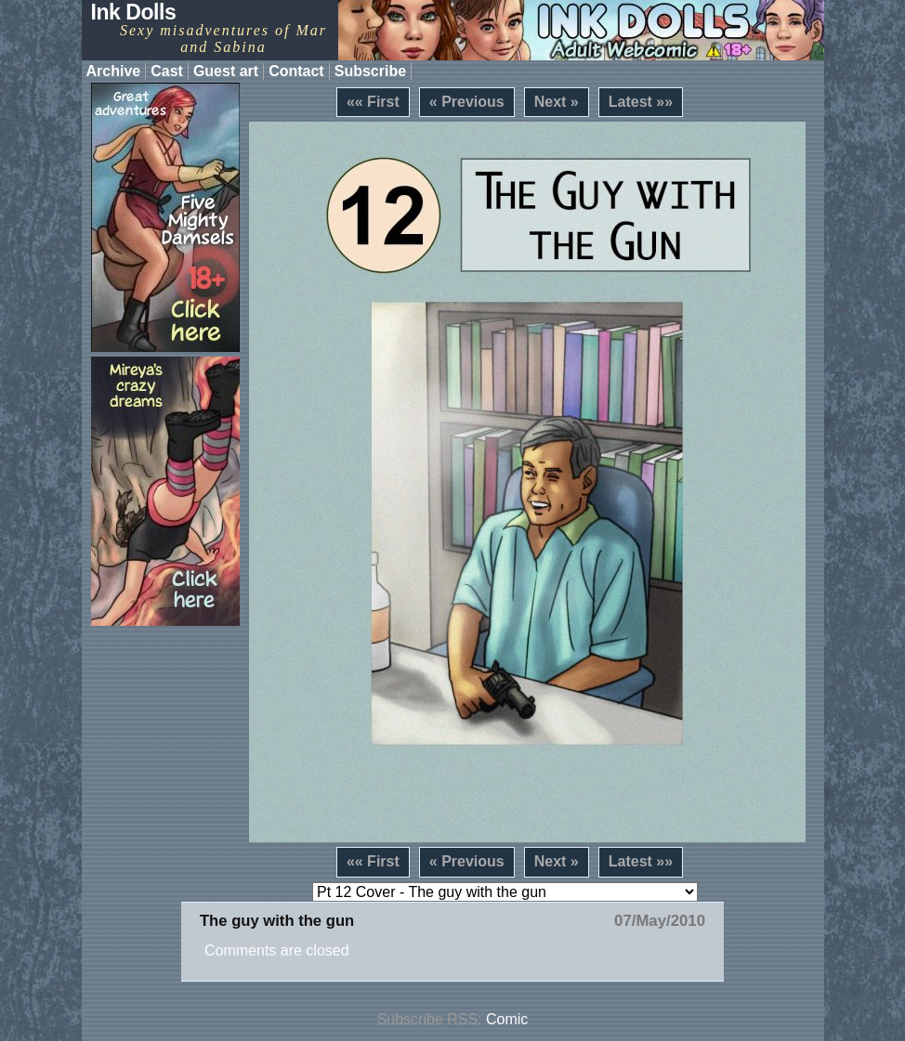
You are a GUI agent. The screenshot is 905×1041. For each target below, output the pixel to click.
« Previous (467, 102)
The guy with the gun (277, 921)
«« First (373, 102)
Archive (113, 71)
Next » (556, 102)
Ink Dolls (134, 12)
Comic (507, 1019)
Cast (167, 71)
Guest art (225, 71)
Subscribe (370, 71)
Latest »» (641, 102)
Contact (296, 71)
